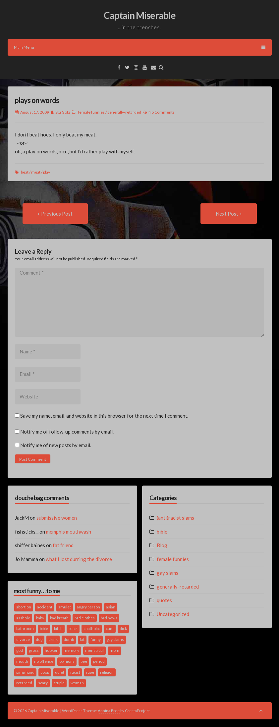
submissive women (56, 518)
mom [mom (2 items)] (114, 650)
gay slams (167, 573)
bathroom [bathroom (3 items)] (25, 628)
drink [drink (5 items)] (53, 639)
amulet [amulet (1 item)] (64, 606)
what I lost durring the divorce (79, 559)
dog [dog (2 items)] (39, 639)
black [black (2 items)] (73, 628)
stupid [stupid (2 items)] (59, 682)
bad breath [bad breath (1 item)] (59, 617)
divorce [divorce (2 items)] (23, 639)
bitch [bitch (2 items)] (58, 628)
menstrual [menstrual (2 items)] (94, 650)
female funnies (91, 112)
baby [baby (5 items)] (40, 617)
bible (162, 532)
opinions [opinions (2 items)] (67, 661)
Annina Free (109, 710)
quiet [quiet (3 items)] (59, 672)
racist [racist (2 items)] (75, 672)
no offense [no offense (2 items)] (43, 661)
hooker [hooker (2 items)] (51, 650)
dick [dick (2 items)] (123, 628)
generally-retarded (124, 112)
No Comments (161, 112)
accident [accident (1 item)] (44, 606)
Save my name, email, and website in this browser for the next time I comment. (104, 416)
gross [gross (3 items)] (34, 650)
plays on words (37, 100)
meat (35, 172)
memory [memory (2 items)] (71, 650)
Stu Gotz (62, 112)
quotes (164, 600)
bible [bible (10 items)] (44, 628)
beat (24, 172)
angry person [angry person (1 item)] (88, 606)
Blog (162, 545)
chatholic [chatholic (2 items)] (92, 628)
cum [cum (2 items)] (110, 628)
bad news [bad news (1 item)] (109, 617)
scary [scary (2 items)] (43, 682)
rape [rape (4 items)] (90, 672)
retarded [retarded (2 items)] (24, 682)
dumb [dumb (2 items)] (69, 639)
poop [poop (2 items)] (44, 672)
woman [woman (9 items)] (77, 682)
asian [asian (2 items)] (110, 606)
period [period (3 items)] (99, 661)
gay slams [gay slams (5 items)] (115, 639)
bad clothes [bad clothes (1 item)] (85, 617)
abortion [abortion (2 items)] (23, 606)
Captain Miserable (140, 15)
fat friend (63, 545)
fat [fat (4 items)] (82, 639)
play (46, 172)
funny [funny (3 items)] (95, 639)
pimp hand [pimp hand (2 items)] (25, 672)
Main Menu (139, 47)
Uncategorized (173, 614)
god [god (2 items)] (19, 650)
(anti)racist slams (175, 518)
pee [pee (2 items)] (84, 661)
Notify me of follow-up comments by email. (67, 432)
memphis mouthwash (68, 532)
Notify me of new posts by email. (55, 445)
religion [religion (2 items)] (107, 672)
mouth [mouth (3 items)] (22, 661)
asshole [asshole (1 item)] (23, 617)
